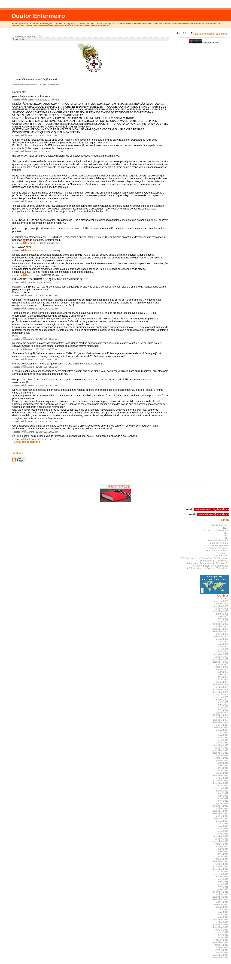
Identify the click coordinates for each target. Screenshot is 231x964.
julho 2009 (223, 710)
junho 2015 (222, 884)
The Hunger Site (220, 525)
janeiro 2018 (222, 947)
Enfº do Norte (32, 243)
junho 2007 (222, 646)
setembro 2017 (220, 942)
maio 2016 (223, 912)
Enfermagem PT (220, 545)
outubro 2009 (221, 717)
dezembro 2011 (220, 783)
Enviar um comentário (27, 441)
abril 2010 (223, 732)
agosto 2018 (222, 952)
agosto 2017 (222, 940)
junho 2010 (222, 737)
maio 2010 (223, 735)
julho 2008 (223, 679)
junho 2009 (222, 707)
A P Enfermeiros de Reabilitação (212, 560)
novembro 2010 (220, 750)
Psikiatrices (222, 553)
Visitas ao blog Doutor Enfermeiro (201, 34)
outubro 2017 (221, 945)
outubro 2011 (221, 778)
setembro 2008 (220, 684)
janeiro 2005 (222, 598)
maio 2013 (223, 826)
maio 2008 (223, 674)
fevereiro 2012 (221, 788)
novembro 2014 (220, 866)
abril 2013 (223, 823)
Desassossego (33, 275)
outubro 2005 (221, 608)
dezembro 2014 (220, 869)
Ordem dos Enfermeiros (216, 530)
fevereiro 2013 (221, 818)
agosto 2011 (222, 773)
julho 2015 (223, 886)
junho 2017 (222, 935)
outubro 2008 (221, 687)
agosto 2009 (222, 712)
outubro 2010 (221, 747)
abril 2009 (223, 702)
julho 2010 (223, 740)
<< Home (17, 453)
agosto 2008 (222, 682)
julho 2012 (223, 801)
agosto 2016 (222, 917)
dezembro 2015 (220, 899)
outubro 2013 (221, 838)
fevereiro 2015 (221, 874)
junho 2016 (222, 914)
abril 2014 (223, 849)
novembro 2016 (220, 924)
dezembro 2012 (220, 813)
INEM (225, 528)
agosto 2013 (222, 833)
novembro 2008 (220, 689)
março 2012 (222, 790)
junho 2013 (222, 828)
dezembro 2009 (220, 722)
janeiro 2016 (222, 902)
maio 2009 (223, 704)
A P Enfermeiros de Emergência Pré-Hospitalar (204, 558)
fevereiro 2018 (221, 950)
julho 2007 (223, 649)
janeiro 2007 (222, 634)
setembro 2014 (220, 861)
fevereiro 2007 (221, 636)
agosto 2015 (222, 889)
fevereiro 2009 (221, 697)
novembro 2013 (220, 841)
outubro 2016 (221, 922)
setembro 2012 (220, 806)
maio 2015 (223, 881)
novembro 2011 (220, 780)
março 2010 (222, 730)
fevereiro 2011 (221, 758)
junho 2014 (222, 854)
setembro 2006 (220, 624)
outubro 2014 (221, 864)
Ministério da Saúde (218, 540)
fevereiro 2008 (221, 667)
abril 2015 (223, 879)
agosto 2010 (222, 742)
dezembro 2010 (220, 753)
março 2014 (222, 846)
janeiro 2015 (222, 871)
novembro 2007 (220, 659)
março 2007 (222, 639)
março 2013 (222, 821)
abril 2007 (223, 641)
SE (226, 538)
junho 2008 (222, 677)
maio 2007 (223, 644)
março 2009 (222, 699)
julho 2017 (223, 937)
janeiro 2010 (222, 725)
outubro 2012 (221, 808)
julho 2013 (223, 831)
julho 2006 (223, 621)
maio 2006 (223, 616)
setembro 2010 (220, 745)
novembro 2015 (220, 897)
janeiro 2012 (222, 785)
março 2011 (222, 760)
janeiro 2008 (222, 664)
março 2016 (222, 907)
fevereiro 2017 (221, 929)
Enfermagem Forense (217, 550)
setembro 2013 (220, 836)
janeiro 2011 (222, 755)
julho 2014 (223, 856)
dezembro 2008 (220, 692)
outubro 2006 (221, 626)
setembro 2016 (220, 919)
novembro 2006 (220, 629)
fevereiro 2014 (221, 844)
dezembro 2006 (220, 631)
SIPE (225, 535)
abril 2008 (223, 672)
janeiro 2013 (222, 816)
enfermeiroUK (32, 251)
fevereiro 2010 (221, 727)
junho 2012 (222, 798)
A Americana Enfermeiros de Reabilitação (207, 563)
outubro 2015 (221, 894)
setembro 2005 (220, 606)
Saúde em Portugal (218, 543)
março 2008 (222, 669)
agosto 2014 (222, 859)
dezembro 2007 (220, 662)
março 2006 (222, 613)
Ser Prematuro (220, 555)
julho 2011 (223, 770)
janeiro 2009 (222, 694)
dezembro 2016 (220, 927)
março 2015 (222, 876)
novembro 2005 (220, 611)
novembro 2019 (220, 955)
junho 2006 (222, 619)
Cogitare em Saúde (218, 548)
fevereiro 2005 (221, 601)
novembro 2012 (220, 811)
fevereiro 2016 (221, 904)
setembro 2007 (220, 654)
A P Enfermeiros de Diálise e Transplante (207, 568)
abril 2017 (223, 932)
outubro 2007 (221, 656)
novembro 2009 (220, 720)
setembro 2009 (220, 715)
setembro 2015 (220, 892)
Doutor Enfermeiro (38, 15)
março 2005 (222, 603)
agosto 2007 (222, 651)
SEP (226, 533)
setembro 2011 (220, 775)
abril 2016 (223, 909)
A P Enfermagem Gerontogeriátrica (210, 565)
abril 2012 (223, 793)
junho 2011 (222, 768)
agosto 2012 (222, 803)
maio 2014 (223, 851)
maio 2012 (223, 795)
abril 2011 (223, 763)
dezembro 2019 (220, 957)
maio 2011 (223, 765)
